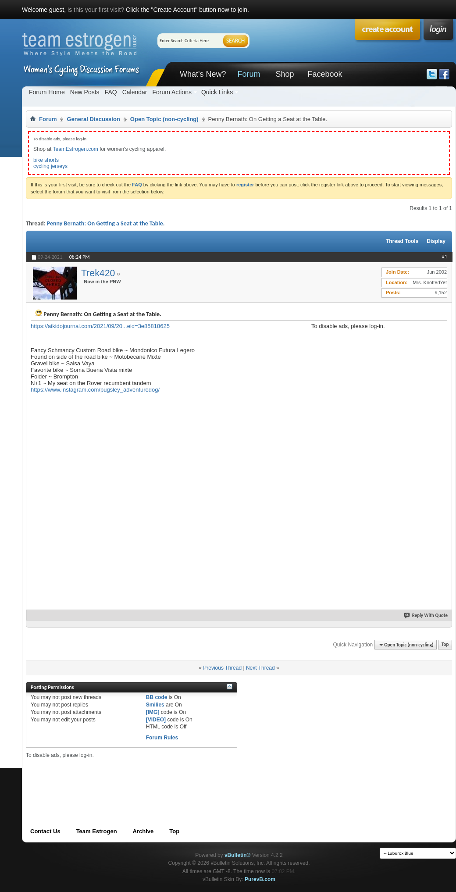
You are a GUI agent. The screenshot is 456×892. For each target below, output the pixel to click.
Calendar (134, 92)
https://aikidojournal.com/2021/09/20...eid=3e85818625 (100, 326)
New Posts (85, 92)
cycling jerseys (50, 166)
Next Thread (260, 668)
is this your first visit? (96, 9)
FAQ (111, 92)
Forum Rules (162, 738)
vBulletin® (237, 855)
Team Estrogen (96, 831)
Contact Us (45, 831)
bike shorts (46, 160)
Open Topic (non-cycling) (164, 119)
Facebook (324, 74)
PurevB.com (260, 879)
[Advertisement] (340, 460)
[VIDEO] (156, 720)
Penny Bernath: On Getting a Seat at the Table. (106, 223)
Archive (143, 831)
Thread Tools (402, 241)
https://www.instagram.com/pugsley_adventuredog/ (95, 389)
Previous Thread (222, 668)
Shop (284, 74)
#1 (444, 256)
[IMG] (153, 712)
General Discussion (93, 119)
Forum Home (47, 92)
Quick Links (217, 92)
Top (445, 645)
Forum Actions (171, 92)
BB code (156, 697)
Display (436, 241)
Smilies (155, 705)
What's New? (203, 74)
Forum (248, 74)
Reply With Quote (426, 615)
